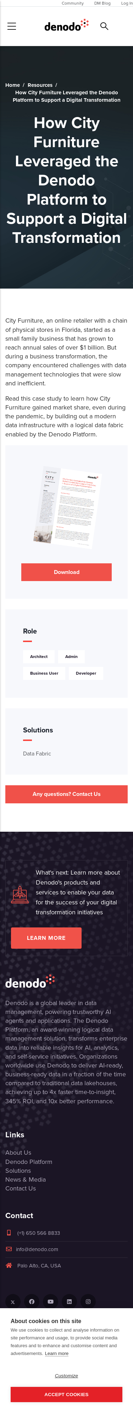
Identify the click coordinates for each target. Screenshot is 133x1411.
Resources (40, 85)
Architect (39, 656)
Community (73, 3)
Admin (71, 656)
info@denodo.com (31, 1249)
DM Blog (102, 3)
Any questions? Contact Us (67, 794)
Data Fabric (37, 753)
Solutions (18, 1170)
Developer (86, 673)
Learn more (46, 938)
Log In (127, 3)
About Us (18, 1152)
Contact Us (20, 1188)
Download (66, 572)
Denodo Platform (28, 1161)
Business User (44, 673)
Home (12, 85)
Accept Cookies (66, 1394)
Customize (66, 1375)
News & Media (25, 1179)
